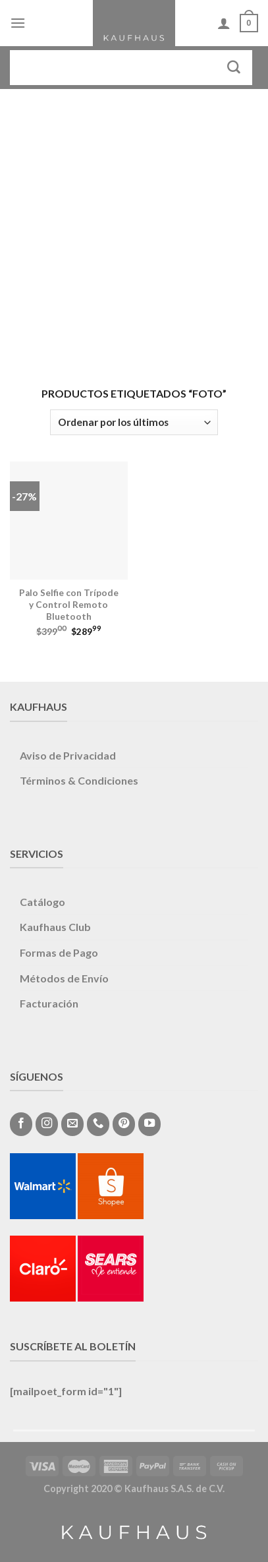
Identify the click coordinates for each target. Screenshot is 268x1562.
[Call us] (98, 1124)
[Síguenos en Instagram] (47, 1124)
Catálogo (42, 901)
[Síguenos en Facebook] (21, 1124)
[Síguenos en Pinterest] (124, 1124)
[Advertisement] (134, 230)
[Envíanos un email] (72, 1124)
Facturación (49, 1003)
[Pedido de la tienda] (134, 422)
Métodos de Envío (64, 978)
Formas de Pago (59, 952)
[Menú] (18, 23)
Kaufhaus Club (55, 926)
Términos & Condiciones (79, 780)
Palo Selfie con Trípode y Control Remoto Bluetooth (69, 604)
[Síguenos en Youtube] (149, 1124)
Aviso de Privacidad (68, 755)
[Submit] (234, 67)
